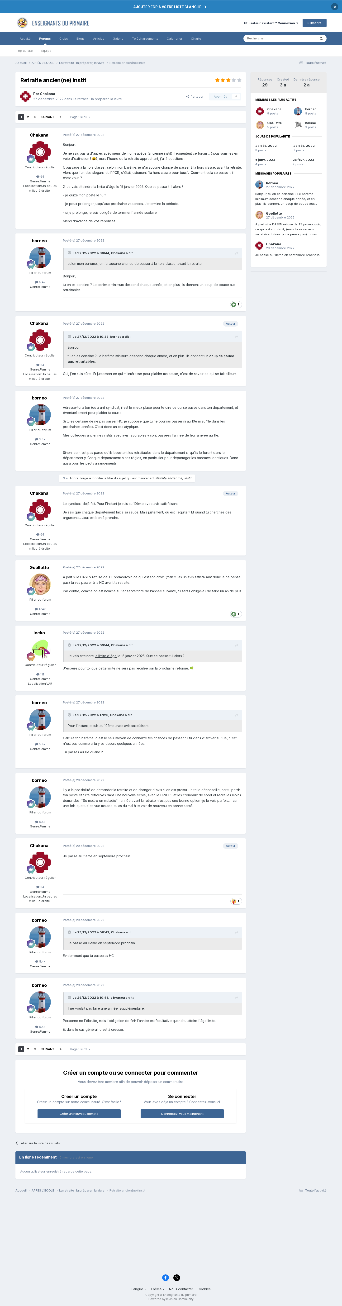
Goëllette (274, 123)
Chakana (274, 109)
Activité (25, 38)
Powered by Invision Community (171, 1299)
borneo (310, 109)
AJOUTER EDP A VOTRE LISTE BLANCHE (167, 7)
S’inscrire (315, 23)
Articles (98, 38)
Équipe (46, 50)
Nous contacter (181, 1289)
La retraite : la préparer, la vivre (97, 99)
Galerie (118, 38)
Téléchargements (145, 38)
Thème (158, 1289)
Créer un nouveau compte (79, 1114)
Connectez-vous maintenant (182, 1114)
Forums (45, 41)
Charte (196, 38)
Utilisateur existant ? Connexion (271, 23)
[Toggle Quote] (70, 253)
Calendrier (174, 38)
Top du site (24, 50)
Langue (139, 1289)
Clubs (63, 38)
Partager (195, 96)
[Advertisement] (157, 1235)
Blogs (80, 38)
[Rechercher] (269, 38)
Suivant (47, 117)
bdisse (310, 123)
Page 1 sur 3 (80, 117)
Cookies (204, 1289)
